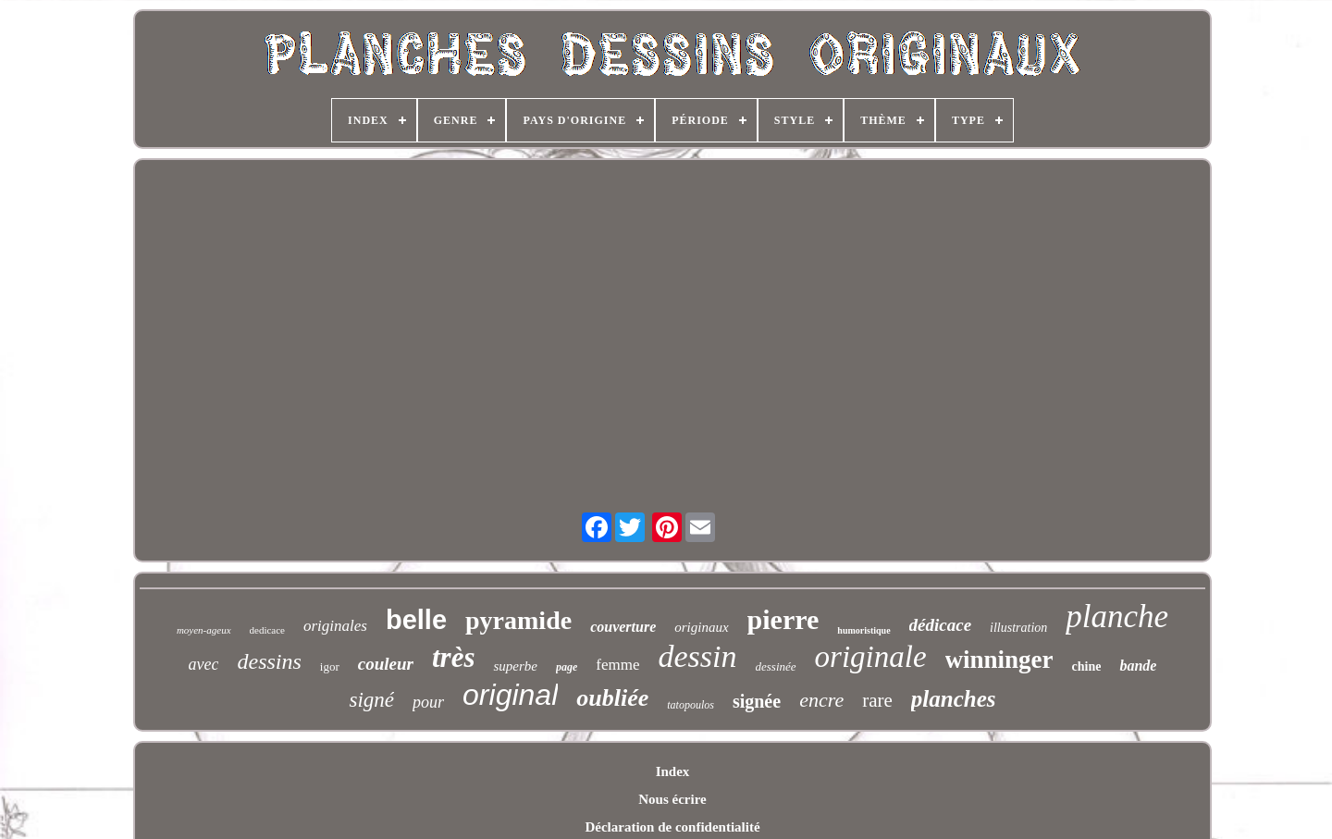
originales (335, 626)
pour (428, 702)
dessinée (776, 666)
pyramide (518, 620)
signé (371, 699)
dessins (269, 661)
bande (1137, 665)
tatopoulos (690, 704)
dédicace (940, 625)
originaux (701, 627)
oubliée (612, 698)
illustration (1018, 628)
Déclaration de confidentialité (672, 827)
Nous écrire (672, 799)
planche (1117, 616)
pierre (783, 619)
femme (617, 664)
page (566, 666)
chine (1087, 666)
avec (204, 664)
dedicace (267, 629)
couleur (385, 663)
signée (757, 701)
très (453, 657)
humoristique (863, 630)
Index (673, 771)
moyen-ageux (204, 629)
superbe (515, 666)
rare (877, 700)
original (510, 694)
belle (416, 620)
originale (871, 656)
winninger (999, 659)
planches (953, 698)
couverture (623, 627)
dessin (698, 656)
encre (821, 699)
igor (329, 666)
